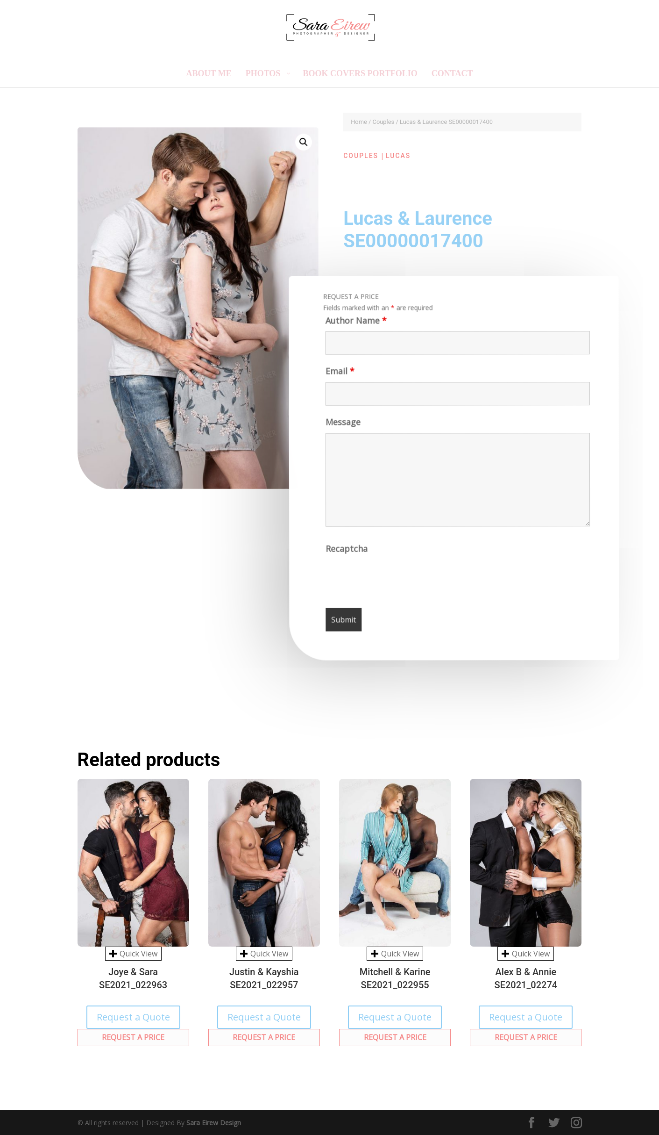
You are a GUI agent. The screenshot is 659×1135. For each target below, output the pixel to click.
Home (359, 121)
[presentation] (398, 580)
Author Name (354, 323)
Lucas (398, 155)
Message (342, 425)
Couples (384, 121)
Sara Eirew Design (213, 1122)
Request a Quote (133, 1017)
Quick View (133, 953)
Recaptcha (347, 552)
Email (338, 375)
